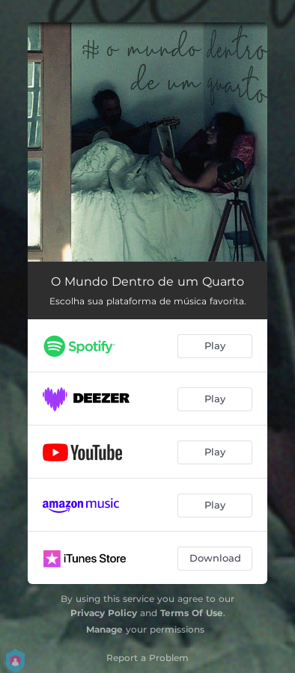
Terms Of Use (191, 612)
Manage (104, 629)
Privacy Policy (103, 612)
